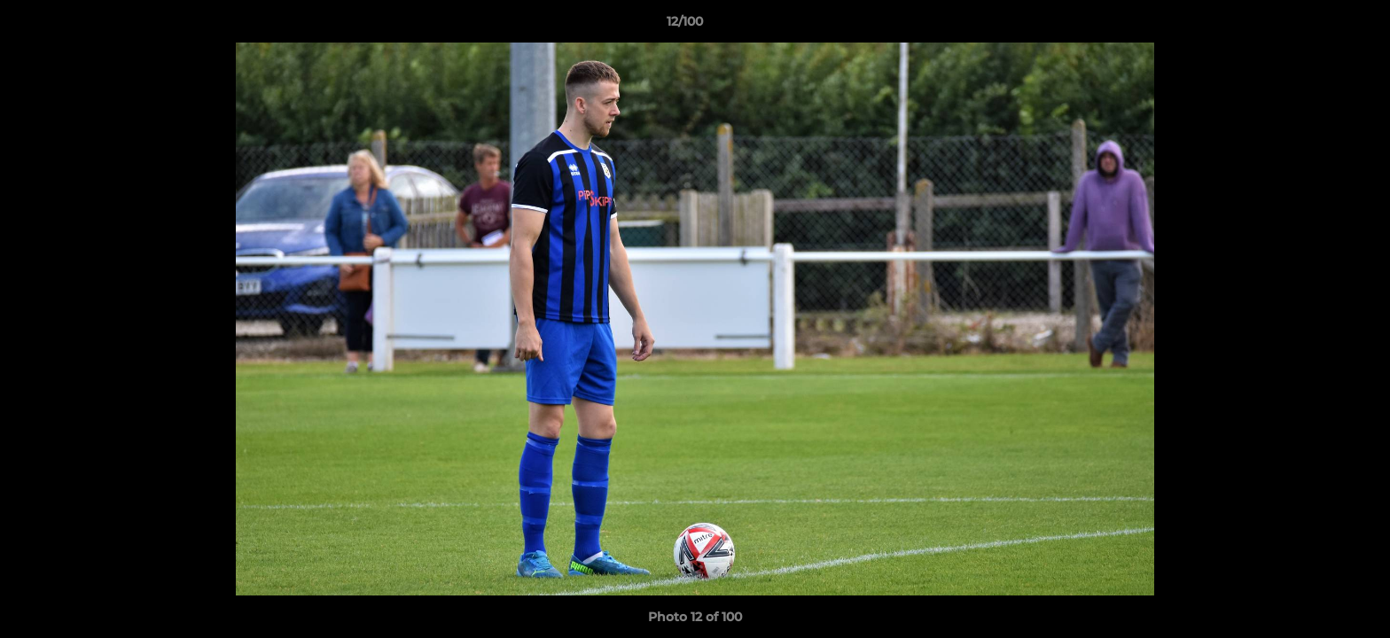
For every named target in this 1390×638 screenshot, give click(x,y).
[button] (1315, 26)
